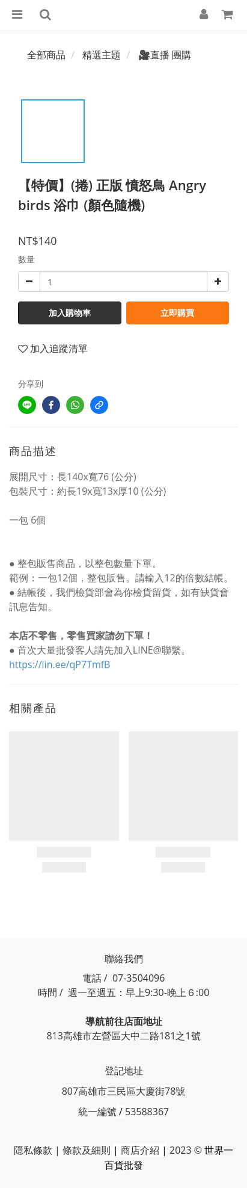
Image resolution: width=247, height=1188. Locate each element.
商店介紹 (140, 1150)
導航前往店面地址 (123, 1021)
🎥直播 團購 (164, 54)
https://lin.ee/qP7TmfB (59, 664)
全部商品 (46, 54)
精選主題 (101, 54)
